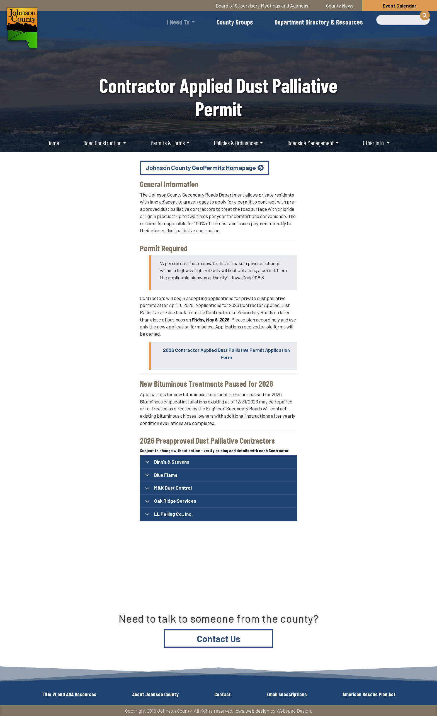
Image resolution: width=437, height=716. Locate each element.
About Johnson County (155, 694)
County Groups (235, 22)
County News (339, 6)
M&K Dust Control (167, 490)
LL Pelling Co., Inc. (168, 516)
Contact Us (218, 638)
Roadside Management (310, 142)
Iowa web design (251, 711)
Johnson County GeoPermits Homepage (200, 167)
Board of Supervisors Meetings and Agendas (262, 6)
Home (53, 142)
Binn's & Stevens (166, 464)
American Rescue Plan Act (369, 694)
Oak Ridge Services (169, 503)
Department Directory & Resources (319, 22)
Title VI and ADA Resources (69, 694)
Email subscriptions (286, 694)
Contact (222, 694)
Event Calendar (399, 6)
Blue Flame (160, 477)
